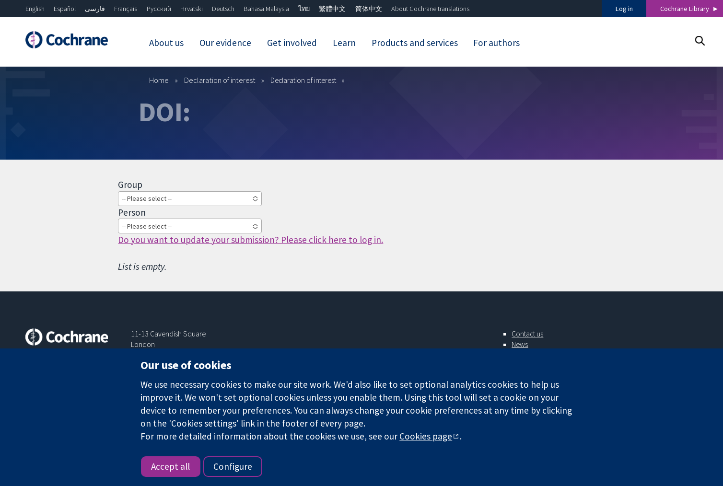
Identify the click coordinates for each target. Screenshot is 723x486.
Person (132, 212)
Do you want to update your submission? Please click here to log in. (250, 239)
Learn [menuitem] (344, 42)
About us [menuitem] (166, 42)
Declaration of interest (220, 80)
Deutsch (223, 8)
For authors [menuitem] (496, 42)
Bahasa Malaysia (266, 8)
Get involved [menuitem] (292, 42)
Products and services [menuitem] (415, 42)
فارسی (95, 8)
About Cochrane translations (430, 8)
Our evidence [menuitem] (225, 42)
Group (130, 184)
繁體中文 (332, 8)
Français (125, 8)
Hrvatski (191, 8)
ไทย (304, 8)
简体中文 (368, 8)
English (35, 8)
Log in (624, 8)
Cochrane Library (684, 8)
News (520, 344)
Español (65, 8)
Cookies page (425, 436)
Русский (159, 8)
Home (159, 80)
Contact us (527, 333)
